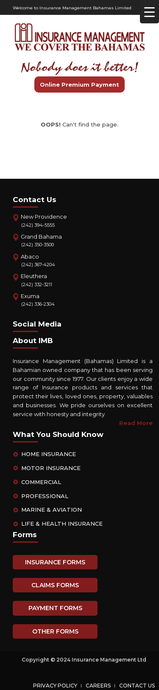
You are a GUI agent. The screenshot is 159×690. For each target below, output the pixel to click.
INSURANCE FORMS (55, 562)
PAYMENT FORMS (55, 608)
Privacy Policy (55, 685)
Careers (98, 685)
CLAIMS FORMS (55, 585)
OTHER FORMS (55, 631)
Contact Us (137, 685)
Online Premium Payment (79, 84)
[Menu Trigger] (149, 11)
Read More (136, 423)
